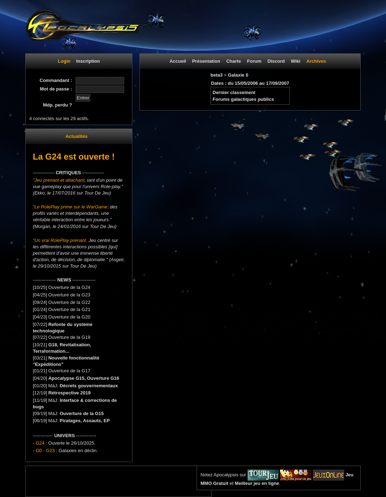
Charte (233, 61)
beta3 (217, 75)
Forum (254, 61)
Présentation (206, 61)
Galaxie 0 (238, 75)
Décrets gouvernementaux (89, 385)
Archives (316, 61)
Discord (276, 61)
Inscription (88, 61)
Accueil (177, 61)
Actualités (76, 136)
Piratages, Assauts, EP (85, 420)
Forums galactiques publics (243, 99)
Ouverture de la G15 (82, 413)
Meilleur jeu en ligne (257, 483)
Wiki (295, 61)
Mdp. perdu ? (57, 105)
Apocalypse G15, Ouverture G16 (83, 378)
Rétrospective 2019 (69, 392)
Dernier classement (234, 92)
